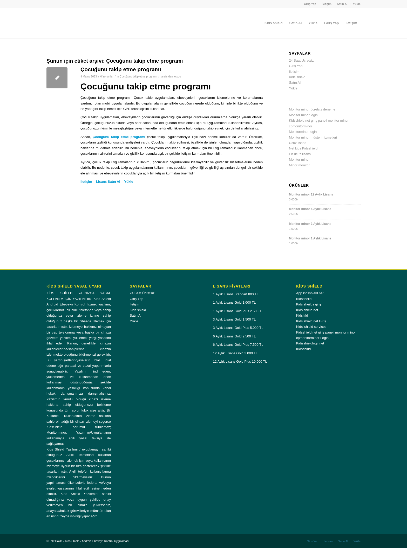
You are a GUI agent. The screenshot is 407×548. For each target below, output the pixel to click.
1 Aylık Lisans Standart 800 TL (236, 294)
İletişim (326, 3)
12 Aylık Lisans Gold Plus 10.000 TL (240, 361)
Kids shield (297, 77)
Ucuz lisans (297, 143)
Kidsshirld (303, 349)
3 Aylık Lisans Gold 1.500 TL (234, 319)
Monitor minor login (303, 115)
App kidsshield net (310, 293)
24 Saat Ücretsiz (301, 60)
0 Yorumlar (106, 76)
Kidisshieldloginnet (310, 343)
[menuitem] (310, 4)
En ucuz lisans (300, 154)
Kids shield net (307, 310)
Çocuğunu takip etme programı (120, 69)
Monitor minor (299, 159)
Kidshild (302, 315)
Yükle (357, 3)
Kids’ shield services (311, 327)
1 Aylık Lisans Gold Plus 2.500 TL (238, 311)
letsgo (177, 76)
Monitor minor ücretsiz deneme (312, 109)
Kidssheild (303, 299)
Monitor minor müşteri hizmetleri (313, 137)
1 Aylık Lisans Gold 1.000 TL (234, 302)
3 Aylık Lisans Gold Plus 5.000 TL (238, 328)
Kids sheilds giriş (308, 304)
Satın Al (342, 3)
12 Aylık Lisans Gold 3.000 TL (235, 353)
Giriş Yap (310, 3)
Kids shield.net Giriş (311, 321)
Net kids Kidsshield (303, 148)
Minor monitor (299, 165)
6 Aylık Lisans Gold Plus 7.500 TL (238, 345)
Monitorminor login (303, 132)
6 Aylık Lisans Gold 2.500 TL (234, 336)
